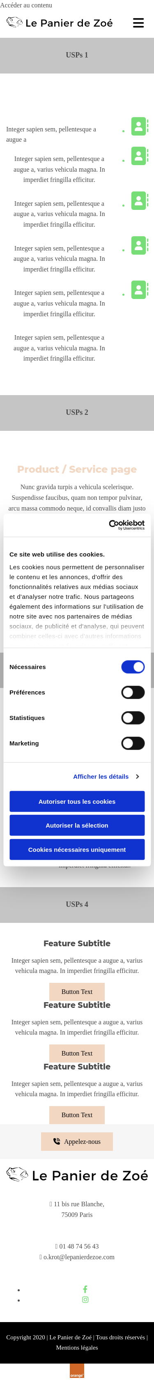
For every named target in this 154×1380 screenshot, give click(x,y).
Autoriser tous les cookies (77, 801)
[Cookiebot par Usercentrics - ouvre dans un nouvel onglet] (110, 525)
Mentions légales (77, 1347)
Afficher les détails (101, 776)
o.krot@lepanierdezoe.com (79, 1257)
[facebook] (85, 1290)
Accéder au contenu (26, 5)
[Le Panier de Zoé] (59, 26)
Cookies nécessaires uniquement (77, 849)
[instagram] (85, 1300)
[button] (77, 992)
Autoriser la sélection (77, 825)
